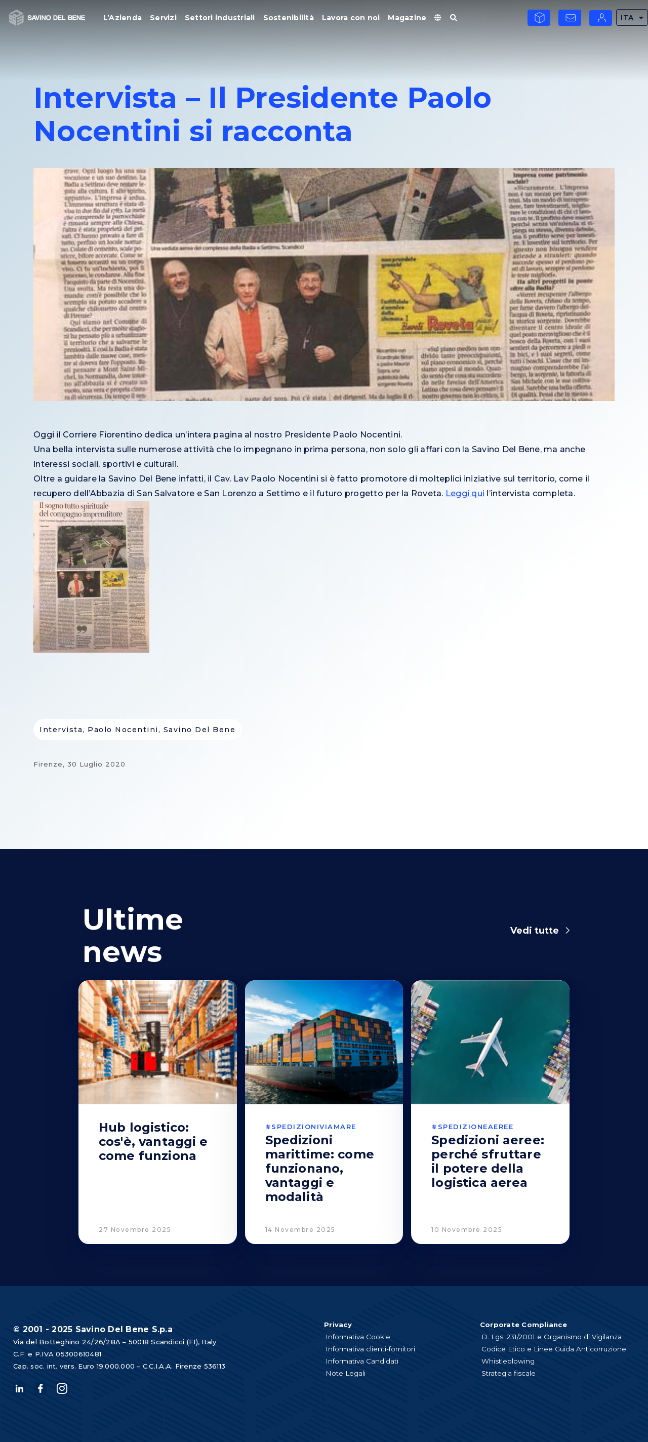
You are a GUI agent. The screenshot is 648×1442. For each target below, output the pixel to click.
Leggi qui (465, 493)
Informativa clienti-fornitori (375, 1348)
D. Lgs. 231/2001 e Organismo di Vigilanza (557, 1336)
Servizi (163, 17)
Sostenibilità (288, 17)
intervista (61, 729)
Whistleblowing (511, 1361)
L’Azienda (122, 17)
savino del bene (200, 729)
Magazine (407, 17)
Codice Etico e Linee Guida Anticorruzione (558, 1348)
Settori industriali (220, 17)
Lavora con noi (351, 17)
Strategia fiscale (512, 1373)
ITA (632, 17)
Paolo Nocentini (123, 729)
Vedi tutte (534, 930)
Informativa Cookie (361, 1336)
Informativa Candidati (366, 1361)
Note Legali (349, 1373)
